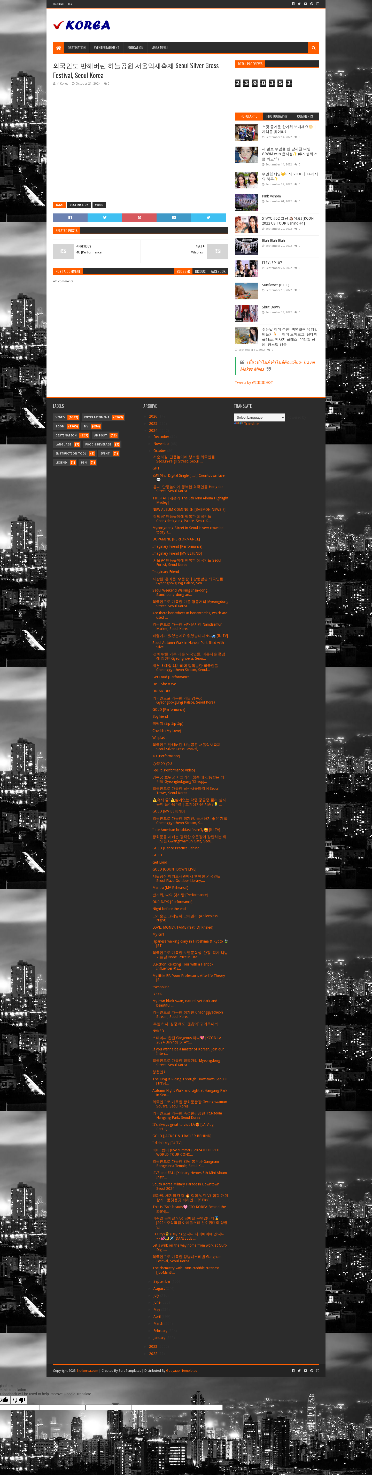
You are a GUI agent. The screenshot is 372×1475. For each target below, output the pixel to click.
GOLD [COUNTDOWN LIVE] (174, 869)
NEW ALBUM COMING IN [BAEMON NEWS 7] (189, 509)
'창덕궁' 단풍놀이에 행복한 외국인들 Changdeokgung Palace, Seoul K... (181, 518)
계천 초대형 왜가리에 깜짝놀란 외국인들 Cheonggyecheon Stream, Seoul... (185, 668)
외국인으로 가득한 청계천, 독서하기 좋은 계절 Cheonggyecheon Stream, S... (189, 820)
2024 (153, 430)
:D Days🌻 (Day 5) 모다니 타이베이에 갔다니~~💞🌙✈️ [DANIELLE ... (188, 1236)
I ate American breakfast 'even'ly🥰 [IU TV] (186, 830)
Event (105, 453)
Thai (70, 4)
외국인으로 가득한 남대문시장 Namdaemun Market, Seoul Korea (187, 626)
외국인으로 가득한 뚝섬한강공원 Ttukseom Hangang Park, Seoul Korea (187, 1115)
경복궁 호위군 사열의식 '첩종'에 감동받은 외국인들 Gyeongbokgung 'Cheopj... (190, 779)
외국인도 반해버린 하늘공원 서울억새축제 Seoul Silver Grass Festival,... (186, 747)
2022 (153, 1354)
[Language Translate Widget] (259, 417)
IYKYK (157, 994)
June (157, 1302)
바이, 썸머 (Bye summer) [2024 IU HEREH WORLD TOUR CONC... (185, 1152)
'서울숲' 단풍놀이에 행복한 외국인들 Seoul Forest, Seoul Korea (186, 562)
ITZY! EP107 (272, 263)
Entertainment (97, 417)
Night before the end (169, 909)
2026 (153, 416)
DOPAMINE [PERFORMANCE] (176, 539)
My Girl (158, 934)
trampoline (160, 987)
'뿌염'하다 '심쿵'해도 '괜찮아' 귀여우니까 (185, 1024)
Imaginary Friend (165, 572)
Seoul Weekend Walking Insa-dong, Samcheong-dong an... (180, 592)
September (162, 1281)
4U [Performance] (166, 756)
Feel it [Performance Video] (173, 770)
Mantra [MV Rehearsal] (170, 888)
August (159, 1288)
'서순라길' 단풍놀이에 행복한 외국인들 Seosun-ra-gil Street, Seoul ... (183, 459)
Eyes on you (162, 763)
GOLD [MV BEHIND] (168, 811)
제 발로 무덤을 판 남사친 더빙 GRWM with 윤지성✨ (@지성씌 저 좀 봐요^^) (290, 154)
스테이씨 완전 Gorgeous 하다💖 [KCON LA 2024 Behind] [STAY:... (186, 1040)
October (160, 451)
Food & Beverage (98, 444)
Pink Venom (271, 196)
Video (99, 205)
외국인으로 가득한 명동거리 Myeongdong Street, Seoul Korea (186, 1062)
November (162, 444)
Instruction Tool (71, 453)
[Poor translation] (19, 1400)
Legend (61, 462)
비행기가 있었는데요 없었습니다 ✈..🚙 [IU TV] (190, 636)
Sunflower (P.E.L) (275, 285)
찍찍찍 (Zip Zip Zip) (167, 723)
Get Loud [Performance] (171, 677)
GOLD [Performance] (168, 709)
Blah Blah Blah (273, 240)
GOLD (157, 855)
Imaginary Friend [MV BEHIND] (177, 553)
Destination (77, 47)
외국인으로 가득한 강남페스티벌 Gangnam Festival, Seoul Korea (186, 1259)
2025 (153, 423)
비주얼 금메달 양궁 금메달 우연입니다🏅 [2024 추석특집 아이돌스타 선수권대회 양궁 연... (190, 1222)
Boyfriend (160, 716)
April (157, 1316)
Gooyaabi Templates (181, 1371)
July (156, 1295)
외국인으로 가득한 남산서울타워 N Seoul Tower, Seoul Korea (185, 790)
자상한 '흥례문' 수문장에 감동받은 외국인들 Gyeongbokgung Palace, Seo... (187, 581)
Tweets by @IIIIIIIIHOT (254, 382)
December (161, 437)
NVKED (158, 1031)
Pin (84, 462)
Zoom (60, 426)
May (157, 1309)
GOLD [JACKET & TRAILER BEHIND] (181, 1136)
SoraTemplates (130, 1371)
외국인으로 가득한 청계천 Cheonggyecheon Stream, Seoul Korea (187, 1014)
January (159, 1338)
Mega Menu (159, 47)
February (160, 1331)
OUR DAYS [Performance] (172, 902)
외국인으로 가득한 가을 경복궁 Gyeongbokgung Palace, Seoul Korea (183, 700)
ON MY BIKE (162, 691)
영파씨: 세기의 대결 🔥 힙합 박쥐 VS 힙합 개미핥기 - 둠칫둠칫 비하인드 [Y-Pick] (190, 1197)
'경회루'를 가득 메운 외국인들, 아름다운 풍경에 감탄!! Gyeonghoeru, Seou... (188, 656)
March (158, 1323)
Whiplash (159, 738)
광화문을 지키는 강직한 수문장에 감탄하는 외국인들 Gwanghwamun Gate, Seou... (189, 839)
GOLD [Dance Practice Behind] (176, 848)
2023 (153, 1346)
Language (63, 444)
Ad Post (100, 435)
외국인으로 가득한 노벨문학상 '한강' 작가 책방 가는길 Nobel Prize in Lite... (190, 955)
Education (135, 47)
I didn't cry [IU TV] (167, 1143)
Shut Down (271, 307)
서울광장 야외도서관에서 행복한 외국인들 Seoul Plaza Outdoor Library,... (186, 878)
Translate (246, 424)
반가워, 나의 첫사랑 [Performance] (180, 895)
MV (86, 426)
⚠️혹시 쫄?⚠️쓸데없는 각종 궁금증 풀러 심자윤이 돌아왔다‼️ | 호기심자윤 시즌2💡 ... (189, 802)
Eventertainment (106, 47)
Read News (58, 4)
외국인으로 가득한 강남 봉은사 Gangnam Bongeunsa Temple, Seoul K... (185, 1163)
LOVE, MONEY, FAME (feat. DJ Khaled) (182, 927)
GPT (156, 468)
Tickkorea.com (87, 1371)
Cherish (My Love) (166, 731)
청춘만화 (159, 1072)
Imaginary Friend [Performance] (177, 546)
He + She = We (164, 684)
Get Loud (159, 862)
